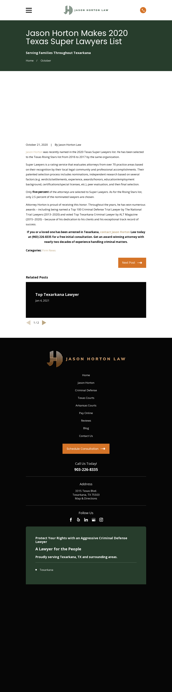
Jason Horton (34, 102)
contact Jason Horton (115, 182)
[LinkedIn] (86, 470)
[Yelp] (78, 470)
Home (86, 325)
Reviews (86, 371)
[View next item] (44, 272)
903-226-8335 (86, 420)
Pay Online (86, 363)
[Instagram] (101, 470)
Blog (86, 378)
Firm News (49, 200)
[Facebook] (71, 470)
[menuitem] (30, 572)
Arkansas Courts (86, 355)
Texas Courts (86, 348)
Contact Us (86, 386)
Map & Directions (86, 448)
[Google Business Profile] (94, 470)
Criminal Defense (86, 340)
